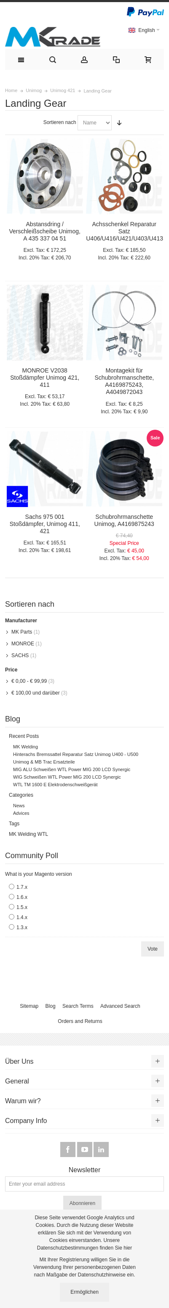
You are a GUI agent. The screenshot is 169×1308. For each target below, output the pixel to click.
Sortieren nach (59, 122)
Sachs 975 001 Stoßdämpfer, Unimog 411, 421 (45, 523)
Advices (21, 813)
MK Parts (21, 632)
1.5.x (21, 907)
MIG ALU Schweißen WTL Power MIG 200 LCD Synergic (71, 769)
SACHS (20, 655)
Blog (51, 1006)
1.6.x (21, 897)
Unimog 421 (62, 90)
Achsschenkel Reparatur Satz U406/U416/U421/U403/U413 (124, 231)
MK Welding (25, 746)
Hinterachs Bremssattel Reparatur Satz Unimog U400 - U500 (75, 754)
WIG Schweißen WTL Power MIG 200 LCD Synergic (67, 777)
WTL (43, 834)
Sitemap (29, 1006)
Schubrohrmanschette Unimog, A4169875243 (124, 520)
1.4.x (21, 917)
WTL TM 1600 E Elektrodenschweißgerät (55, 784)
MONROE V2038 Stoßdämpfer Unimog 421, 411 (44, 377)
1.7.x (21, 887)
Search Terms (78, 1006)
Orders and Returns (80, 1021)
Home (11, 90)
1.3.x (21, 927)
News (19, 805)
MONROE (22, 644)
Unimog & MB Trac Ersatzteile (44, 761)
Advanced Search (120, 1006)
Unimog (34, 90)
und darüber (35, 693)
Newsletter (85, 1170)
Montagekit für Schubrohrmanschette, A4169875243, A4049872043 (124, 381)
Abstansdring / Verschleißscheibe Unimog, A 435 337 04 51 (44, 231)
